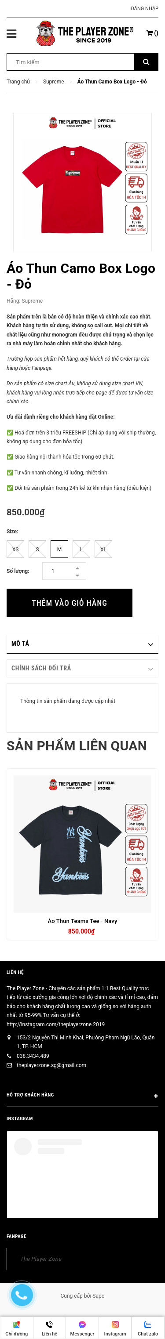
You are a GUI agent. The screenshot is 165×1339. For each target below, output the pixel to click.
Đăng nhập (144, 8)
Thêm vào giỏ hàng (69, 603)
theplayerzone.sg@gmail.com (51, 1065)
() (152, 32)
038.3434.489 (33, 1056)
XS (15, 549)
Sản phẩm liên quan (77, 745)
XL (103, 549)
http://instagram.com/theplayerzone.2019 (56, 1024)
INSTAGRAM (20, 1119)
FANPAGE (16, 1236)
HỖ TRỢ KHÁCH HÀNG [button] (82, 1096)
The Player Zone (41, 1258)
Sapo (98, 1296)
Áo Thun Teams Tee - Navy (82, 921)
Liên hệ (15, 972)
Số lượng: (18, 571)
